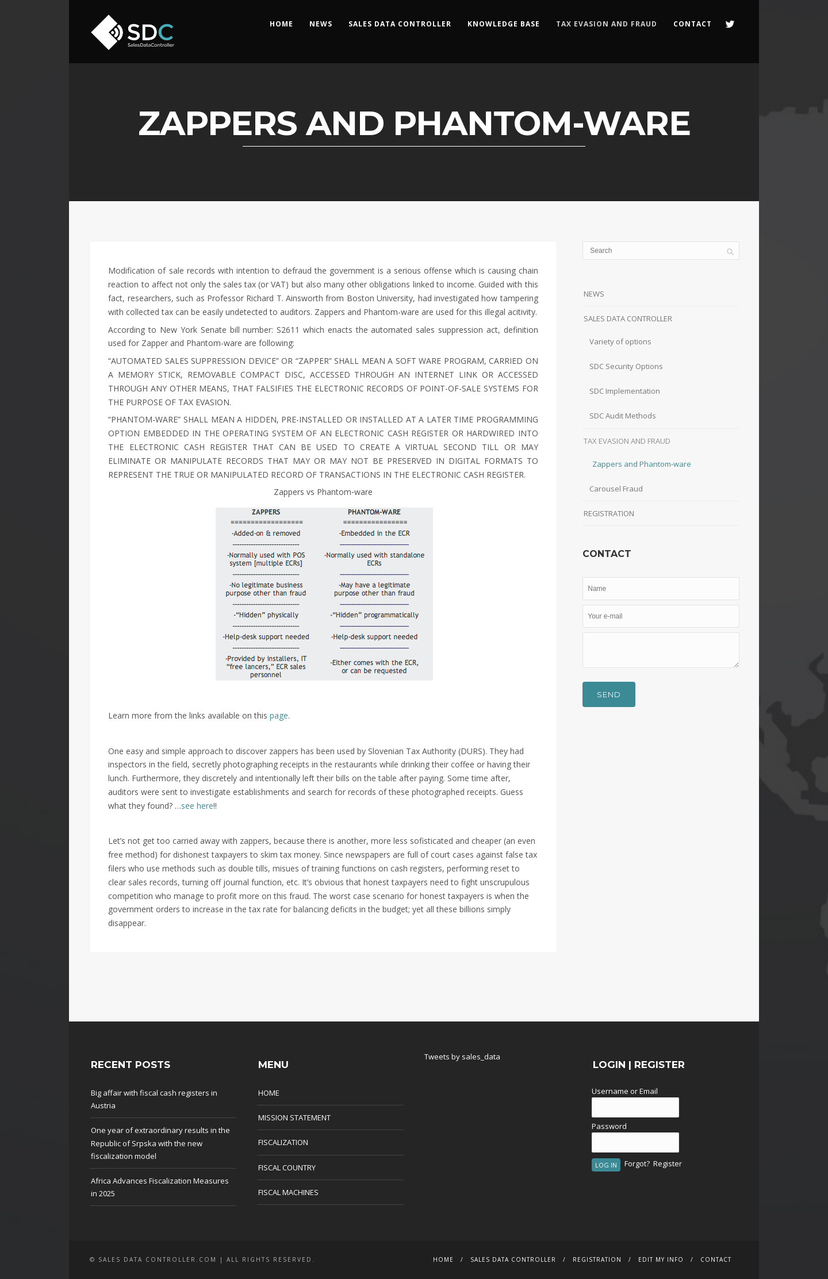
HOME (281, 24)
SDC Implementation (624, 391)
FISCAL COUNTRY (287, 1167)
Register (667, 1163)
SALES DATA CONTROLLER (399, 24)
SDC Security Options (626, 366)
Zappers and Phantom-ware (641, 464)
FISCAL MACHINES (288, 1192)
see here (197, 805)
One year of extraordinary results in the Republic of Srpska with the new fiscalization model (160, 1143)
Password (609, 1126)
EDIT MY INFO (661, 1259)
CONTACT (692, 24)
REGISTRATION (609, 513)
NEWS (320, 24)
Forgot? (637, 1163)
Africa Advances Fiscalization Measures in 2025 (160, 1187)
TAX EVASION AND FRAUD (627, 441)
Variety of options (620, 341)
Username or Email (625, 1091)
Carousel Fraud (616, 488)
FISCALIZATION (283, 1142)
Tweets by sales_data (462, 1056)
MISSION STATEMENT (294, 1117)
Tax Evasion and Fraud (606, 24)
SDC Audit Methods (622, 415)
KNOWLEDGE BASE (503, 24)
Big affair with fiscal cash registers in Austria (154, 1099)
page (279, 715)
